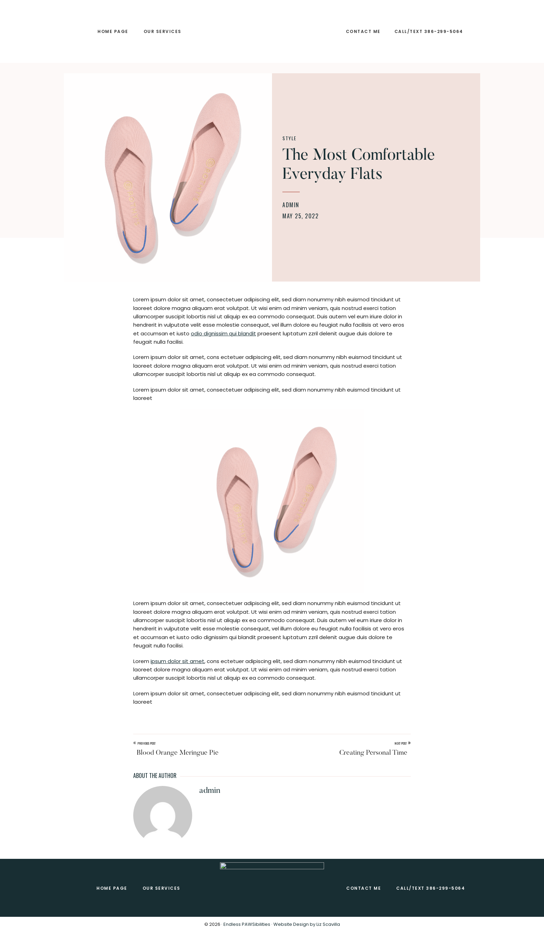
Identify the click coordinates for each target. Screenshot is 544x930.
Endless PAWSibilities (246, 924)
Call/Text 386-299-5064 (430, 888)
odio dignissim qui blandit (223, 333)
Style (289, 138)
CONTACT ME (363, 888)
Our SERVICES (161, 888)
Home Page (111, 888)
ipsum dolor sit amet (177, 661)
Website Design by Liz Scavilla (306, 924)
